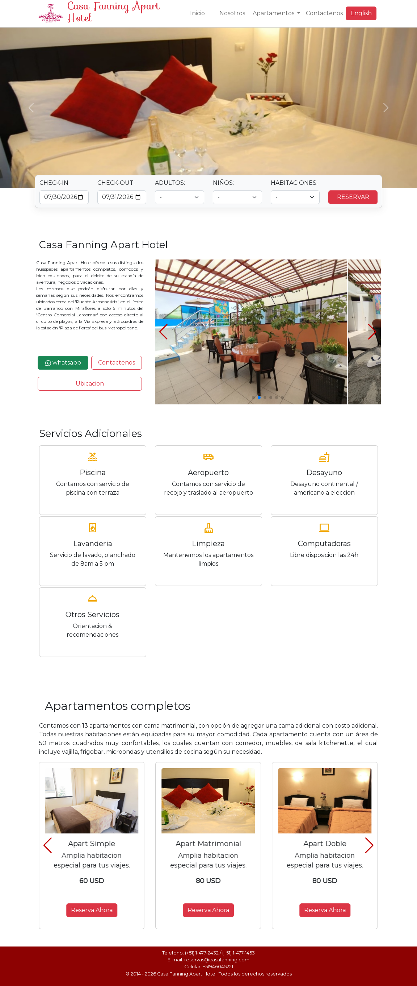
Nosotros (232, 13)
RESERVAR (353, 197)
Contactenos (324, 13)
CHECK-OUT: (116, 182)
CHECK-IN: (54, 182)
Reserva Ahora (92, 910)
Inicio (197, 13)
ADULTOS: (170, 182)
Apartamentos (274, 13)
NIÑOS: (223, 182)
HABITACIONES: (294, 182)
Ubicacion (90, 383)
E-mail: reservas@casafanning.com (208, 959)
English (361, 13)
